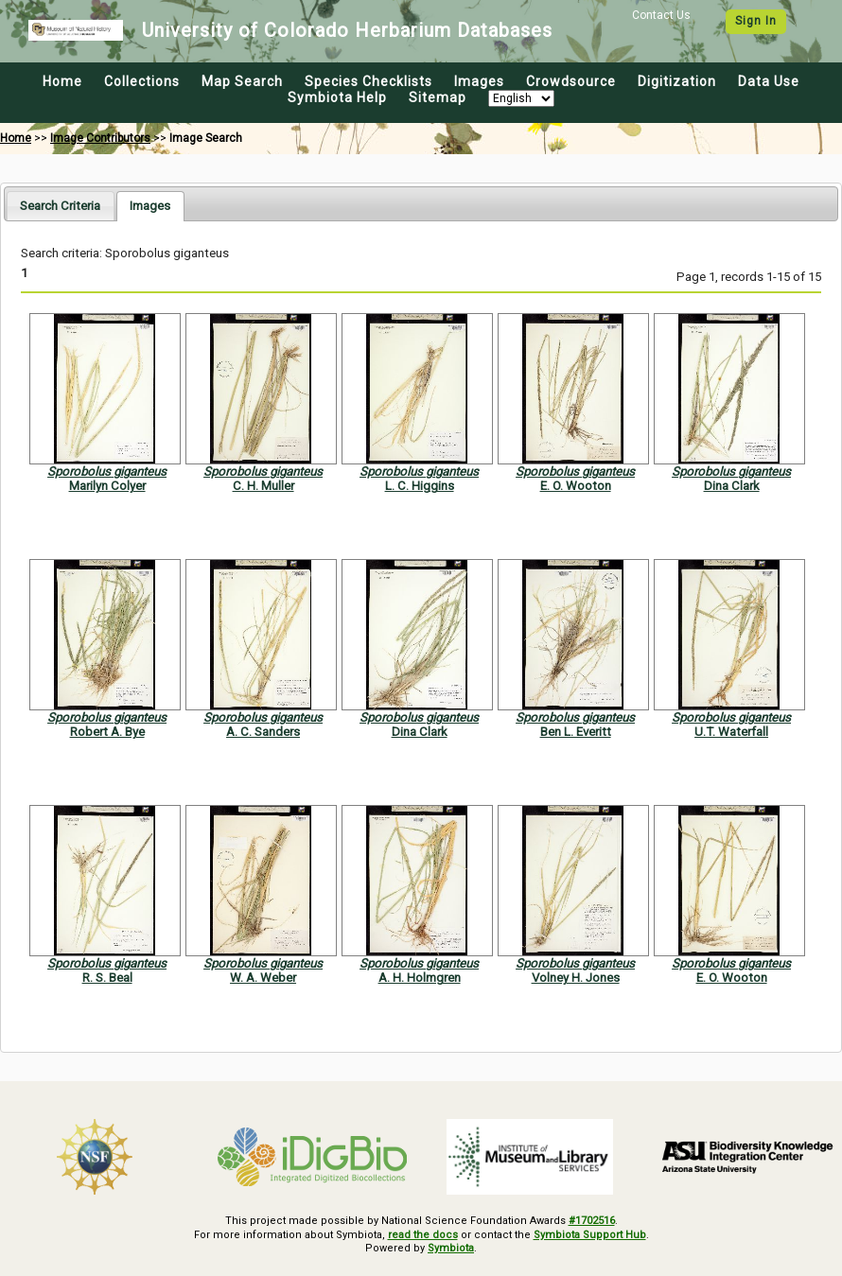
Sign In (756, 20)
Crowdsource (571, 81)
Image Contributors (100, 138)
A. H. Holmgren (419, 977)
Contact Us (661, 15)
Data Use (768, 81)
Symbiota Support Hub (590, 1235)
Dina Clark (732, 486)
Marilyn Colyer (107, 486)
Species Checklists (368, 81)
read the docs (423, 1235)
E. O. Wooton (575, 486)
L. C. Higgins (419, 486)
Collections (142, 81)
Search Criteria (60, 206)
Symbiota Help (337, 97)
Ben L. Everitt (575, 732)
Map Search (242, 81)
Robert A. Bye (107, 732)
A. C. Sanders (263, 732)
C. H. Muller (263, 486)
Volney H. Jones (576, 977)
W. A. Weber (263, 977)
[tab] (60, 205)
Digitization (677, 81)
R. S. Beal (107, 977)
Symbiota (451, 1248)
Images (479, 81)
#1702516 (592, 1221)
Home (62, 81)
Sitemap (437, 97)
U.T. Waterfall (731, 732)
